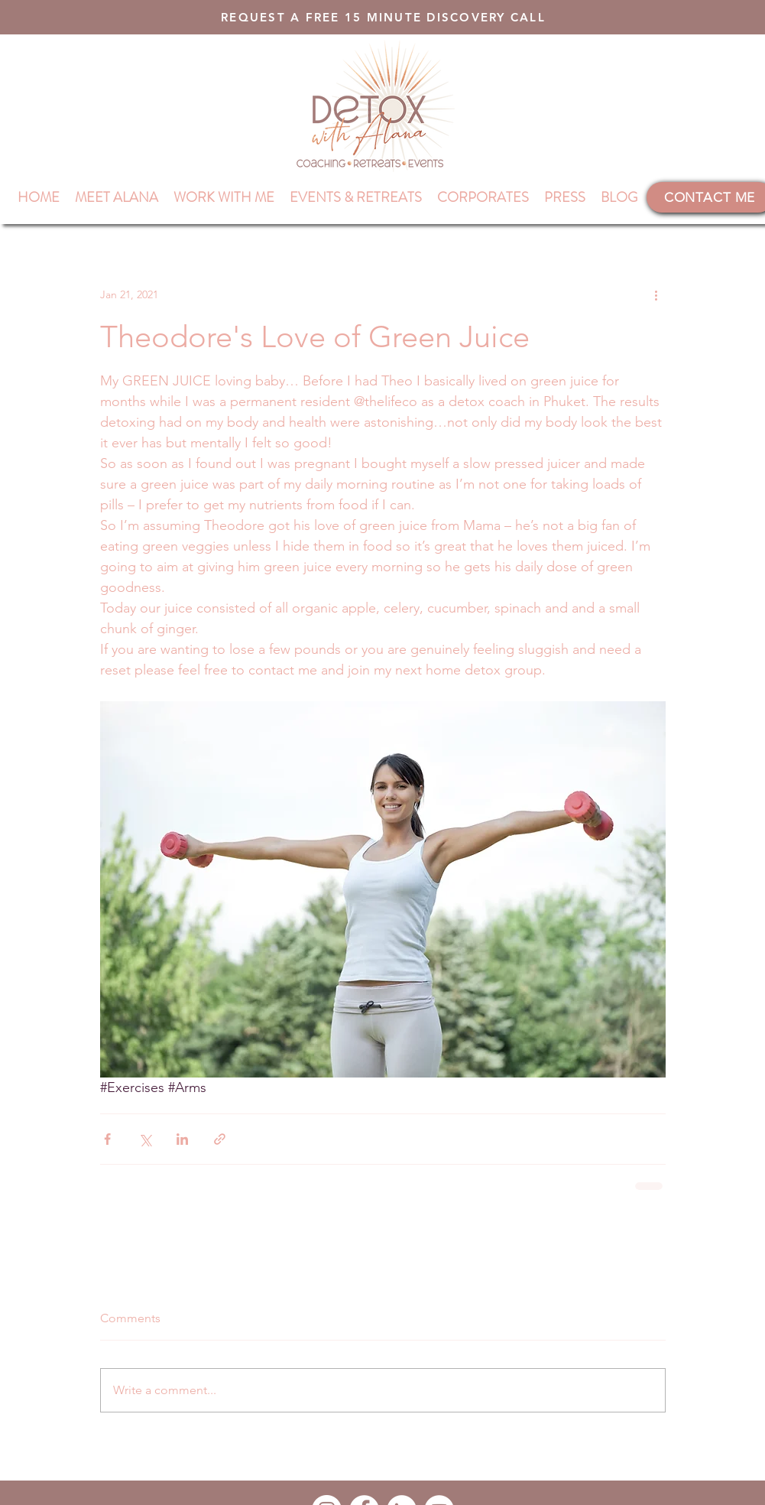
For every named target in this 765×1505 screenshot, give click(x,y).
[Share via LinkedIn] (182, 1139)
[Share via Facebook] (107, 1139)
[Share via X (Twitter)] (145, 1139)
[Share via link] (219, 1139)
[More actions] (656, 294)
